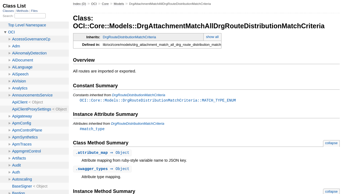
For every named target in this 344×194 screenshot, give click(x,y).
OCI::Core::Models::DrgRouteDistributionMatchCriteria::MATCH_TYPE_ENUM (158, 100)
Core (105, 4)
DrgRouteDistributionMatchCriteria (129, 37)
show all (212, 37)
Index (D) (79, 4)
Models (119, 4)
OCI (94, 4)
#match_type (92, 129)
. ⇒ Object (103, 153)
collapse (331, 143)
